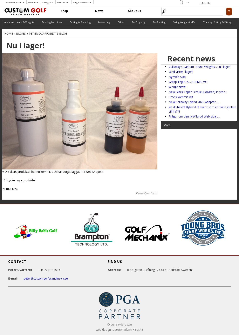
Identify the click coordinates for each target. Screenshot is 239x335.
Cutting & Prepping (80, 22)
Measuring (104, 22)
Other (120, 22)
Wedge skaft (177, 87)
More (167, 125)
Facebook (33, 2)
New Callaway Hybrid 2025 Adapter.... (193, 102)
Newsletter (63, 2)
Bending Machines (52, 22)
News (99, 11)
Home (8, 33)
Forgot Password (82, 2)
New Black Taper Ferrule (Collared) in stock (197, 92)
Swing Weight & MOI (184, 22)
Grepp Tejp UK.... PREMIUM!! (187, 82)
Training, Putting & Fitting (217, 22)
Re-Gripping (138, 22)
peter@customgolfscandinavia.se (46, 278)
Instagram (47, 2)
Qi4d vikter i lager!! (181, 72)
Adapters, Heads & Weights (19, 22)
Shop (64, 11)
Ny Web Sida (177, 77)
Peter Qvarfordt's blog (48, 33)
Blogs (21, 33)
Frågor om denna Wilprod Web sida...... (194, 116)
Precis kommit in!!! (181, 97)
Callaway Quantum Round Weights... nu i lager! (199, 67)
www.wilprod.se (15, 2)
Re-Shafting (159, 22)
